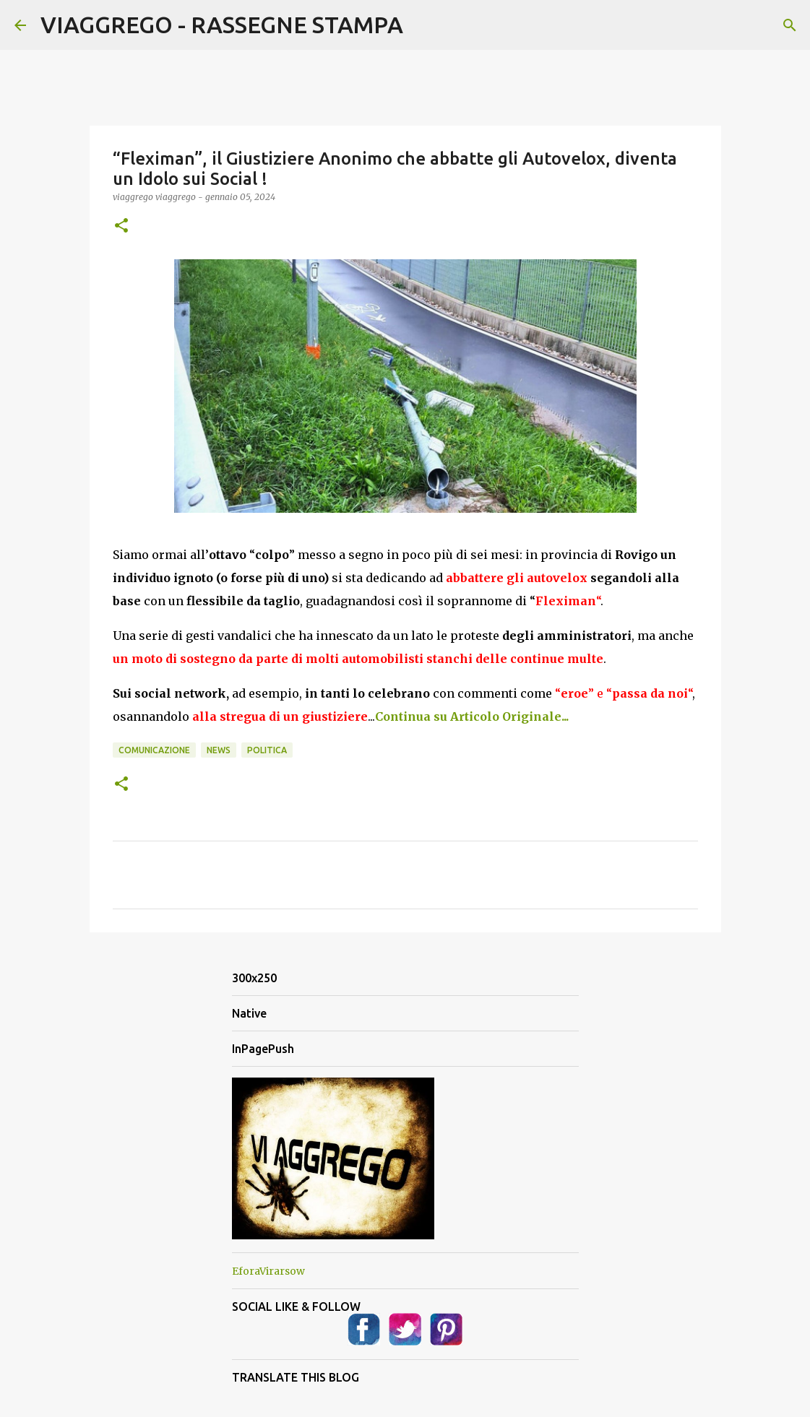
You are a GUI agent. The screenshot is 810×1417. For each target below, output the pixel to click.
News (218, 750)
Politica (267, 750)
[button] (121, 226)
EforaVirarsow (268, 1271)
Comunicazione (154, 750)
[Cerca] (789, 25)
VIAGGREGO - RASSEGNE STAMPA (221, 25)
